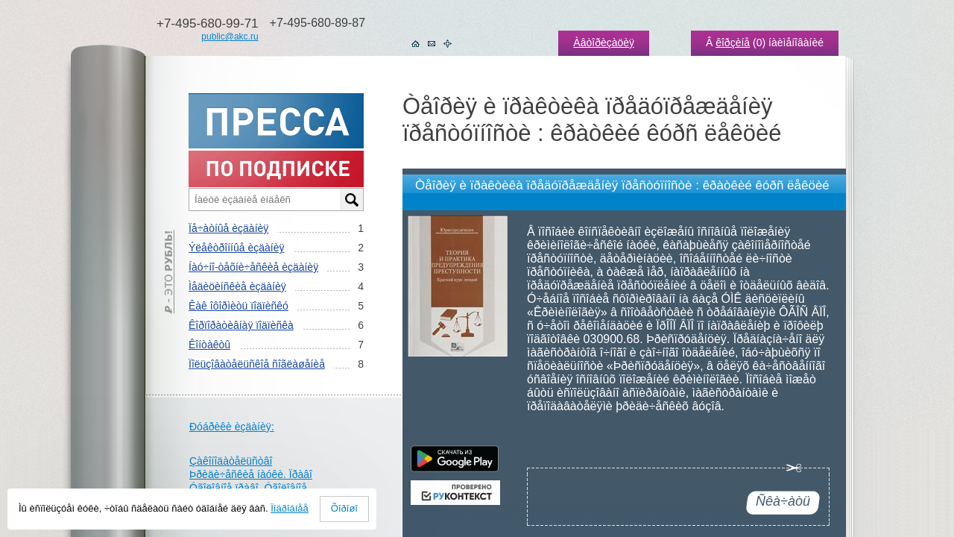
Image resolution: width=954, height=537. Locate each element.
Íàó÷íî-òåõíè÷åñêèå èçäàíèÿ (253, 267)
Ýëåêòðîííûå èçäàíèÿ (236, 248)
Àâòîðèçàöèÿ (603, 42)
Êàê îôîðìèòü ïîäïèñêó (238, 306)
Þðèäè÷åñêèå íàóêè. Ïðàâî (250, 474)
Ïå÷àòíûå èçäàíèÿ (228, 228)
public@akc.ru (229, 36)
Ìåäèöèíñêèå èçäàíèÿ (237, 286)
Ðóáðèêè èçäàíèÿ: (231, 427)
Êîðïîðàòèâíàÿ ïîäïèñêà (241, 325)
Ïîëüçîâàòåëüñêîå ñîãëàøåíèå (257, 364)
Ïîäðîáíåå (290, 508)
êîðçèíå (733, 42)
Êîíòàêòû (209, 345)
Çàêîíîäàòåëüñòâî (230, 461)
